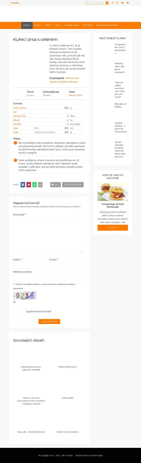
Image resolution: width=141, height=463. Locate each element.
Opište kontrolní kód (38, 311)
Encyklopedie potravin (107, 25)
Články (38, 25)
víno (15, 128)
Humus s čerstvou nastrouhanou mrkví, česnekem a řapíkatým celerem (31, 400)
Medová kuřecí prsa (67, 366)
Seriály (48, 25)
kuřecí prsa (19, 107)
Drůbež (63, 81)
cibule (16, 120)
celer (16, 132)
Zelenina (73, 81)
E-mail (53, 259)
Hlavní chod (75, 95)
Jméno (17, 259)
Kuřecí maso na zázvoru (67, 431)
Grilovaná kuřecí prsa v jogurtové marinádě (31, 368)
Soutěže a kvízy (71, 25)
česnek (17, 124)
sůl (14, 111)
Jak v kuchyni (67, 455)
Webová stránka (22, 271)
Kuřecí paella (67, 397)
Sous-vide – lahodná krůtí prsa (31, 431)
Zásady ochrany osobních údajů (89, 455)
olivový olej (19, 115)
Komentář (19, 214)
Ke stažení (88, 25)
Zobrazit (112, 228)
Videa (58, 25)
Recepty (27, 25)
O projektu (14, 2)
